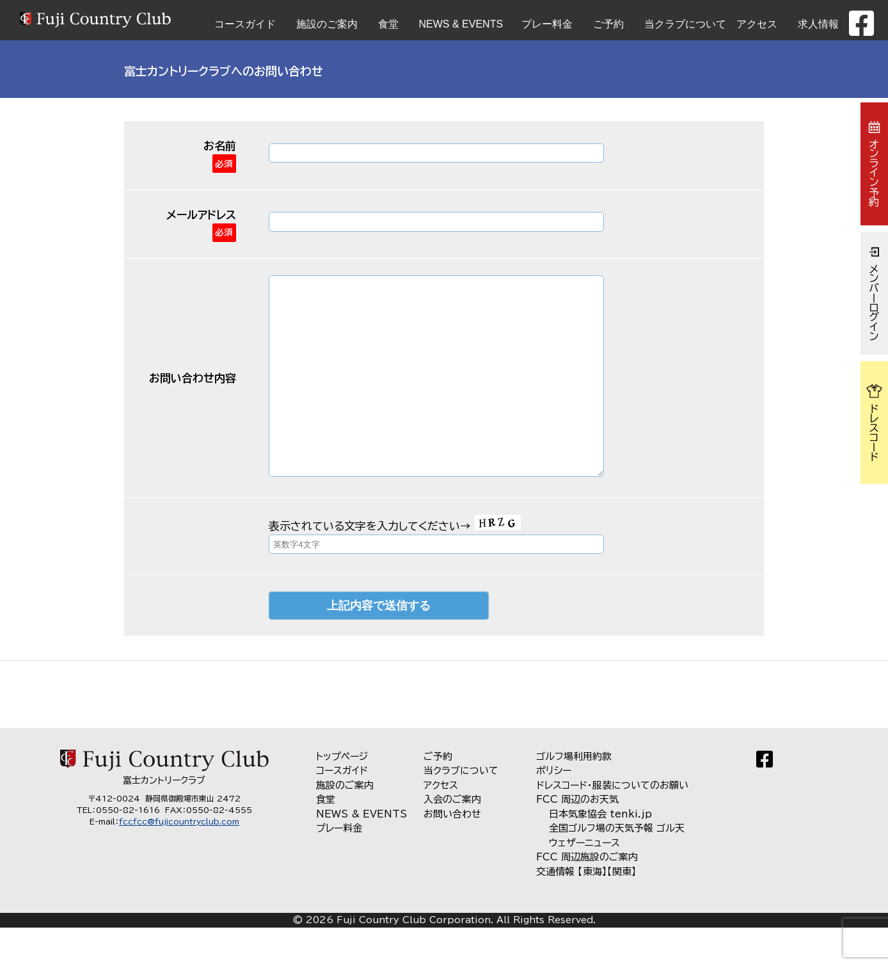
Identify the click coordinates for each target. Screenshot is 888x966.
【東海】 (592, 910)
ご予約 (608, 24)
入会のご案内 (452, 837)
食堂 (388, 24)
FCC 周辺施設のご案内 (587, 895)
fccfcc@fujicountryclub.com (179, 860)
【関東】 (622, 910)
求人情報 (818, 24)
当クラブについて (685, 24)
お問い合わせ (452, 852)
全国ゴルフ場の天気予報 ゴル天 (617, 866)
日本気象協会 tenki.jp (600, 852)
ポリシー (553, 809)
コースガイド (245, 24)
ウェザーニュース (584, 881)
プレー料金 (547, 24)
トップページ (342, 795)
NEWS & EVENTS (461, 24)
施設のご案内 (327, 24)
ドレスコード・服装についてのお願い (612, 823)
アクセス (756, 24)
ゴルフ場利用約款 (574, 795)
